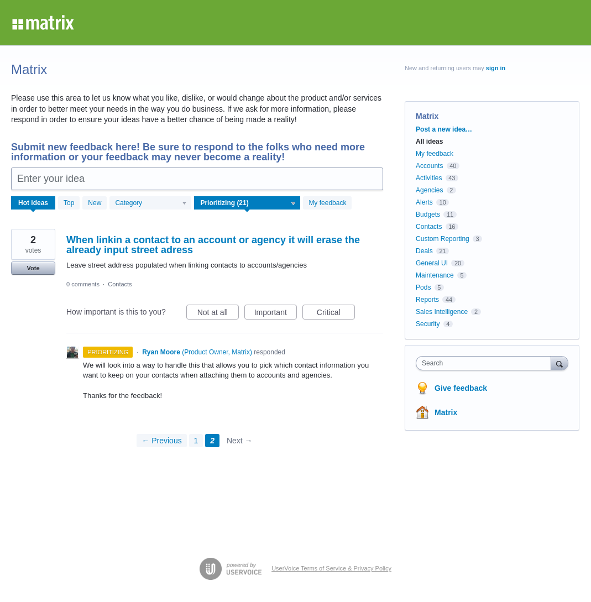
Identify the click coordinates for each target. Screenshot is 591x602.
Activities (429, 178)
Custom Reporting (442, 239)
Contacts (120, 284)
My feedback (327, 203)
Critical (336, 314)
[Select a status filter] (247, 203)
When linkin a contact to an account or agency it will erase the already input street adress (213, 244)
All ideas (429, 141)
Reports (427, 299)
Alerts (424, 202)
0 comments (83, 284)
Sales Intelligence (442, 312)
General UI (432, 263)
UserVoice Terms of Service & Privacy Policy (331, 568)
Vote (33, 268)
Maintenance (435, 275)
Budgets (428, 214)
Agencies (429, 190)
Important (275, 314)
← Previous (161, 440)
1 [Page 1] (196, 440)
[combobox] (486, 363)
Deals (424, 251)
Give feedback (461, 388)
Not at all (218, 314)
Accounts (429, 166)
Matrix (446, 412)
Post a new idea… (444, 129)
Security (428, 324)
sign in (495, 68)
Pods (423, 287)
